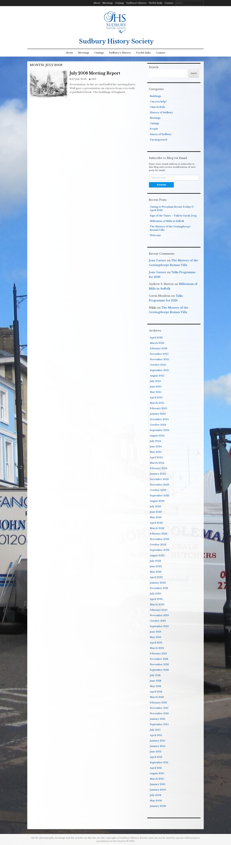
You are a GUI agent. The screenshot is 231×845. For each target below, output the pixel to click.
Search (153, 67)
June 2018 (155, 680)
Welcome (155, 235)
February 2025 (158, 408)
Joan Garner (157, 260)
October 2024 (158, 424)
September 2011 (159, 762)
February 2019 (158, 653)
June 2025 (156, 386)
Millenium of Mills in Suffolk (167, 221)
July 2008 (155, 795)
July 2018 (155, 675)
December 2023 (159, 479)
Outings (119, 3)
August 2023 (157, 501)
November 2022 (159, 539)
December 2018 (159, 659)
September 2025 (159, 370)
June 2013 (155, 751)
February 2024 (158, 468)
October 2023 (158, 490)
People (154, 128)
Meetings (108, 3)
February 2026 (158, 348)
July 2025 (155, 381)
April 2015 (156, 735)
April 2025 (156, 397)
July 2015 (155, 729)
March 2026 (157, 343)
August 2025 (157, 375)
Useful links (155, 3)
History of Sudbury (161, 112)
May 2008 (156, 800)
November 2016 (159, 713)
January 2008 (158, 806)
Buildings (155, 96)
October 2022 (158, 544)
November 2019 (159, 615)
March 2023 (157, 528)
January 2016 (157, 718)
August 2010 (157, 773)
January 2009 (158, 789)
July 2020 (155, 593)
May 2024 (156, 452)
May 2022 (156, 571)
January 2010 (157, 784)
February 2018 (158, 702)
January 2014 (157, 746)
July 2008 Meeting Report (95, 73)
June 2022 (156, 566)
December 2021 (159, 588)
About (96, 3)
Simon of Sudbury (161, 134)
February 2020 (158, 610)
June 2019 (155, 631)
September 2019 (159, 626)
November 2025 (159, 359)
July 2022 (155, 560)
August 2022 (157, 555)
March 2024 (157, 462)
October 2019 (158, 620)
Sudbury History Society (116, 41)
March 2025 (157, 403)
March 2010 (157, 778)
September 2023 (159, 495)
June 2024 (156, 446)
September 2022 (159, 550)
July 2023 (155, 506)
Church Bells (157, 107)
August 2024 (157, 435)
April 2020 (156, 599)
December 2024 (159, 419)
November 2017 (159, 708)
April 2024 (156, 457)
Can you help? (158, 101)
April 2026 (156, 337)
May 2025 (155, 392)
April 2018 (156, 691)
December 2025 (159, 353)
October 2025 (158, 364)
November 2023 (159, 484)
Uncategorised (158, 139)
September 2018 (159, 669)
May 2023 (156, 517)
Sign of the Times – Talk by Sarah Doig (173, 215)
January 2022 (158, 582)
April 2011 (156, 767)
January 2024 (158, 473)
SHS (93, 79)
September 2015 (159, 724)
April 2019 (156, 642)
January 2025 (158, 413)
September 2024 (159, 430)
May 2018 (155, 686)
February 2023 (158, 533)
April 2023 (156, 522)
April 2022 (156, 577)
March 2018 (157, 697)
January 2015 (157, 740)
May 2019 (155, 637)
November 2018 (159, 664)
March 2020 (157, 604)
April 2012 (156, 757)
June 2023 (156, 511)
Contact (169, 3)
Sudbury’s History (136, 3)
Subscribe (161, 184)
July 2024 (155, 441)
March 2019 (157, 648)
